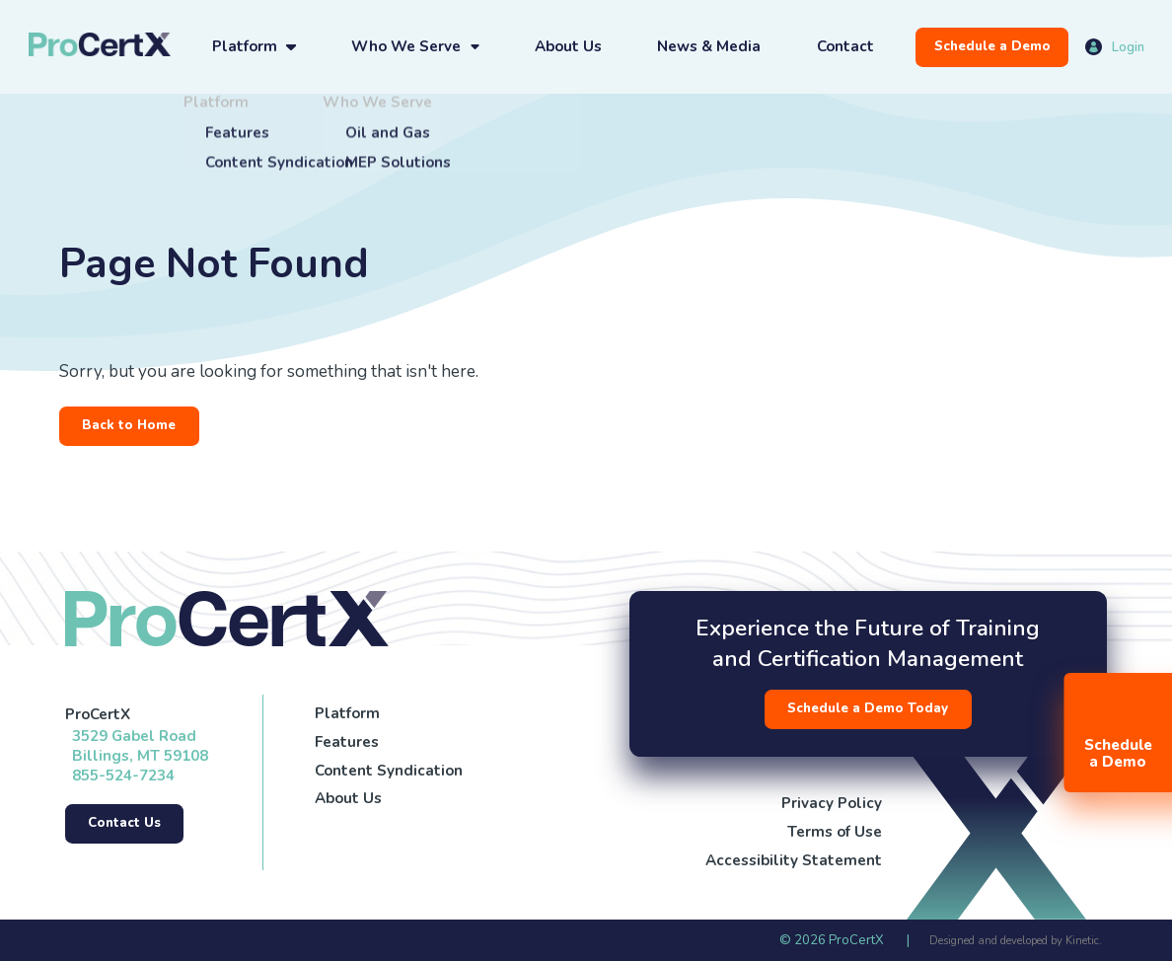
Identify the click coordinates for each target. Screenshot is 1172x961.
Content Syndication (389, 770)
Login (1128, 47)
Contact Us (124, 823)
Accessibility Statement (793, 860)
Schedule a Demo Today (867, 708)
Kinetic (1082, 940)
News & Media (709, 46)
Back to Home (129, 425)
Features (347, 742)
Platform (244, 46)
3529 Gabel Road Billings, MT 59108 (140, 746)
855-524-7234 (123, 775)
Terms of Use (834, 832)
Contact (845, 46)
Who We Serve (406, 46)
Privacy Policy (831, 803)
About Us (568, 46)
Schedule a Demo (992, 46)
